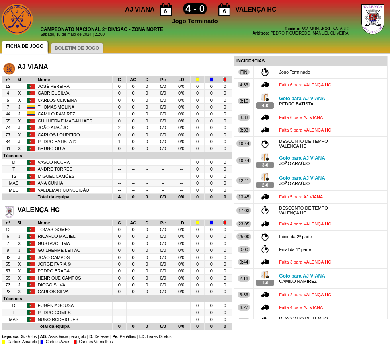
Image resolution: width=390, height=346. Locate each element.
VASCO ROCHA (54, 162)
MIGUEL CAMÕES (56, 176)
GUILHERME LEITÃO (59, 250)
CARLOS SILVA (53, 291)
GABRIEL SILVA (54, 93)
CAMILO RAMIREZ (57, 113)
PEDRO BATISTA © (57, 141)
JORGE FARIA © (54, 264)
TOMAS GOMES (54, 229)
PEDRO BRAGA (54, 270)
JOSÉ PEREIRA (54, 86)
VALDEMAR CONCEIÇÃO (63, 190)
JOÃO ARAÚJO (53, 127)
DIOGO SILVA (51, 284)
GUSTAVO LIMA (54, 243)
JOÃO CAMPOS (54, 257)
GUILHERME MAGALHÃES (65, 121)
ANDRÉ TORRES (55, 169)
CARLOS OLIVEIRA (57, 100)
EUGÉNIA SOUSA (56, 305)
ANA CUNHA (50, 183)
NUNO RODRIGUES (58, 319)
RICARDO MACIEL (57, 236)
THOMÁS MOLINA (56, 107)
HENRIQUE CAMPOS (59, 278)
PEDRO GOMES (54, 312)
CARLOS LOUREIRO (59, 134)
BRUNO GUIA (52, 148)
